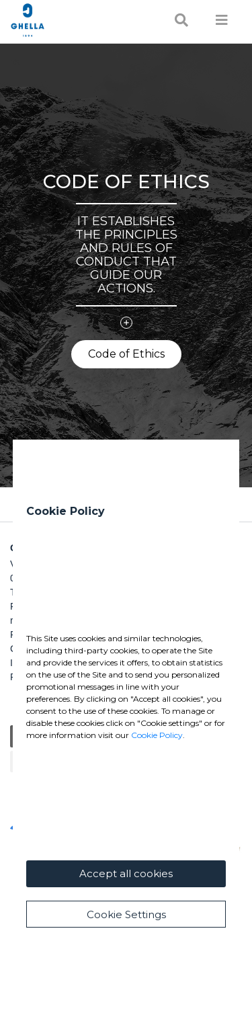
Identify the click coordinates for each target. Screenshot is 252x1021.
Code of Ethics (126, 354)
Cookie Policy (157, 735)
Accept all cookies (126, 873)
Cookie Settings (126, 914)
